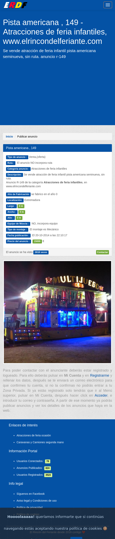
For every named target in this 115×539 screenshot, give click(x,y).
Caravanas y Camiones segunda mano (40, 442)
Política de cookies (28, 514)
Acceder (101, 395)
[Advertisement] (57, 91)
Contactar (102, 252)
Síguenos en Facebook (31, 493)
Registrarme (99, 375)
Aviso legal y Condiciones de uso (37, 500)
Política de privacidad (29, 507)
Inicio (9, 136)
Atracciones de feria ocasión (34, 435)
